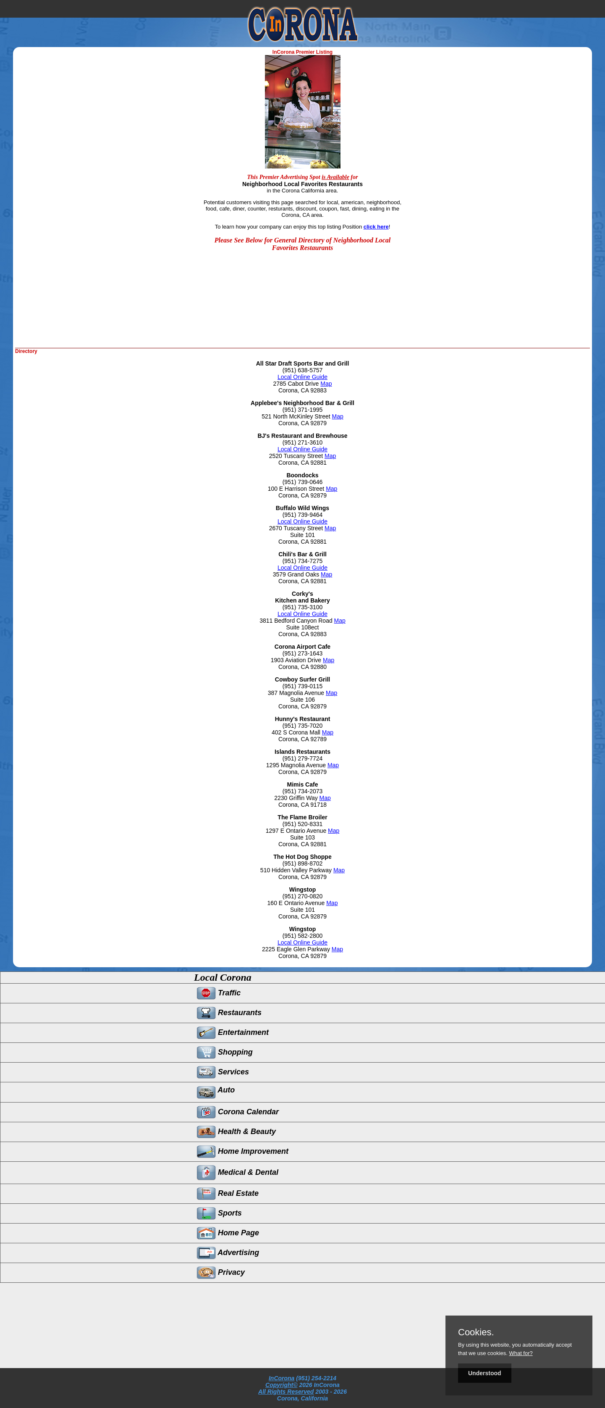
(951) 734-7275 (303, 561)
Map (326, 383)
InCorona (281, 1378)
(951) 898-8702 (303, 863)
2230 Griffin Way (296, 798)
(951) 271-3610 (303, 442)
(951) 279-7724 (303, 758)
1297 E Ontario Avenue (297, 830)
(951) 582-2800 (303, 935)
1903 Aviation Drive (297, 660)
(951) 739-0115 (303, 686)
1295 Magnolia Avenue (296, 765)
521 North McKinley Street (297, 416)
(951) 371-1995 (303, 409)
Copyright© (281, 1385)
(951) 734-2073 (303, 791)
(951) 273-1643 (303, 653)
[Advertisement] (344, 320)
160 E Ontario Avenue (297, 903)
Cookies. (476, 1332)
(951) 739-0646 (303, 482)
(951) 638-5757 (303, 370)
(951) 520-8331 (303, 824)
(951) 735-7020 (303, 725)
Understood (484, 1373)
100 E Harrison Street (297, 488)
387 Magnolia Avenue (297, 693)
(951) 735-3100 (303, 607)
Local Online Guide (302, 377)
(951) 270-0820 (303, 896)
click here (376, 227)
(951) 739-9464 (303, 514)
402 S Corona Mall (297, 732)
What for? (520, 1353)
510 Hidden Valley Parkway (296, 870)
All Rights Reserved (286, 1391)
